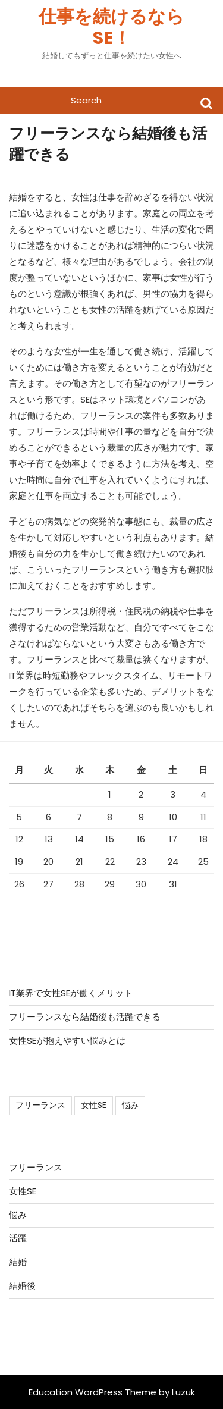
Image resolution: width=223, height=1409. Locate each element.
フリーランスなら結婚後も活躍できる (85, 1017)
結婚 (18, 1262)
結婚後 (22, 1285)
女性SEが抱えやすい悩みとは (67, 1040)
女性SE (22, 1191)
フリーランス (35, 1167)
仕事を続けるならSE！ (111, 27)
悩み (18, 1215)
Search (206, 102)
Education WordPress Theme (92, 1392)
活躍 (18, 1238)
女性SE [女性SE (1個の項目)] (93, 1105)
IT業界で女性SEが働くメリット (71, 993)
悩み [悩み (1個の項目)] (130, 1105)
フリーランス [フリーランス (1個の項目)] (40, 1105)
